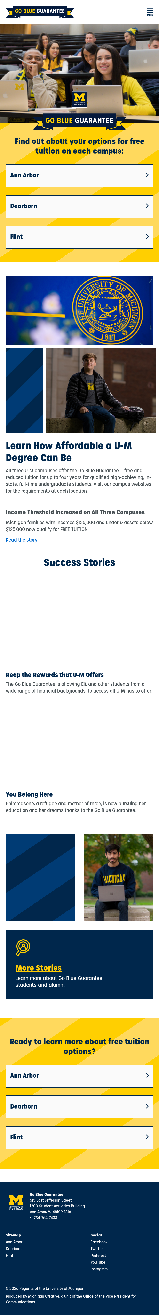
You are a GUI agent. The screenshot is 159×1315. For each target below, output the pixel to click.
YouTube (98, 1263)
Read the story (22, 540)
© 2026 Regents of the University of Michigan (45, 1289)
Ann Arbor (79, 176)
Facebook (99, 1242)
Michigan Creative (43, 1297)
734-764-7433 (45, 1218)
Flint (79, 237)
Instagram (99, 1269)
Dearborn (79, 206)
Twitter (97, 1249)
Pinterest (98, 1256)
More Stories (39, 969)
